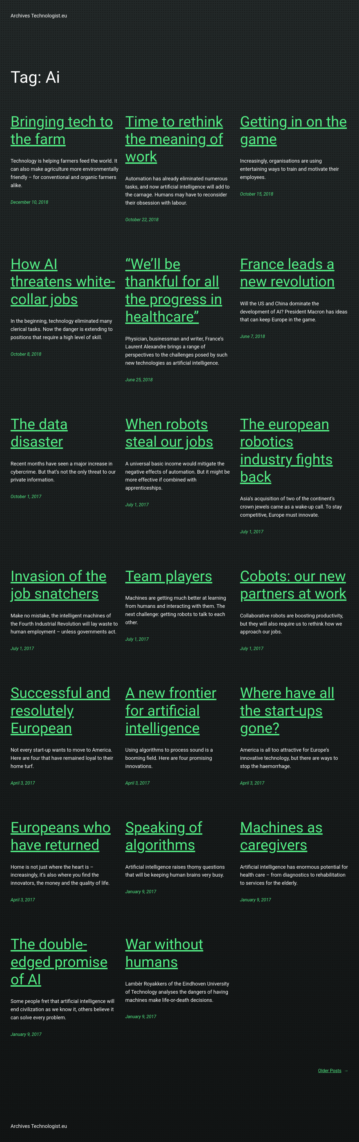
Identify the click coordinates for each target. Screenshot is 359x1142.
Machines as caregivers (281, 836)
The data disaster (39, 433)
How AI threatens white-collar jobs (63, 282)
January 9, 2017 (140, 891)
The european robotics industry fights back (286, 450)
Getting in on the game (293, 130)
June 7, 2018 (252, 336)
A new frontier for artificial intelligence (171, 710)
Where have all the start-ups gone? (287, 710)
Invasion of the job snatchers (59, 585)
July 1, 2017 (137, 504)
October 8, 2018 (26, 354)
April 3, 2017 (23, 783)
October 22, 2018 (142, 219)
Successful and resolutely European (60, 710)
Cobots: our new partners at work (293, 585)
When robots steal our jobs (169, 433)
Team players (168, 576)
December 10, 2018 (29, 202)
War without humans (164, 953)
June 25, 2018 (139, 379)
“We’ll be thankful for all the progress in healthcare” (173, 290)
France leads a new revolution (287, 273)
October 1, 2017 (26, 496)
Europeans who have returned (61, 836)
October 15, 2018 (256, 194)
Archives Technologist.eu (39, 16)
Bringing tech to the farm (62, 130)
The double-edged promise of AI (59, 962)
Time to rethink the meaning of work (174, 139)
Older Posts (333, 1070)
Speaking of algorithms (163, 836)
